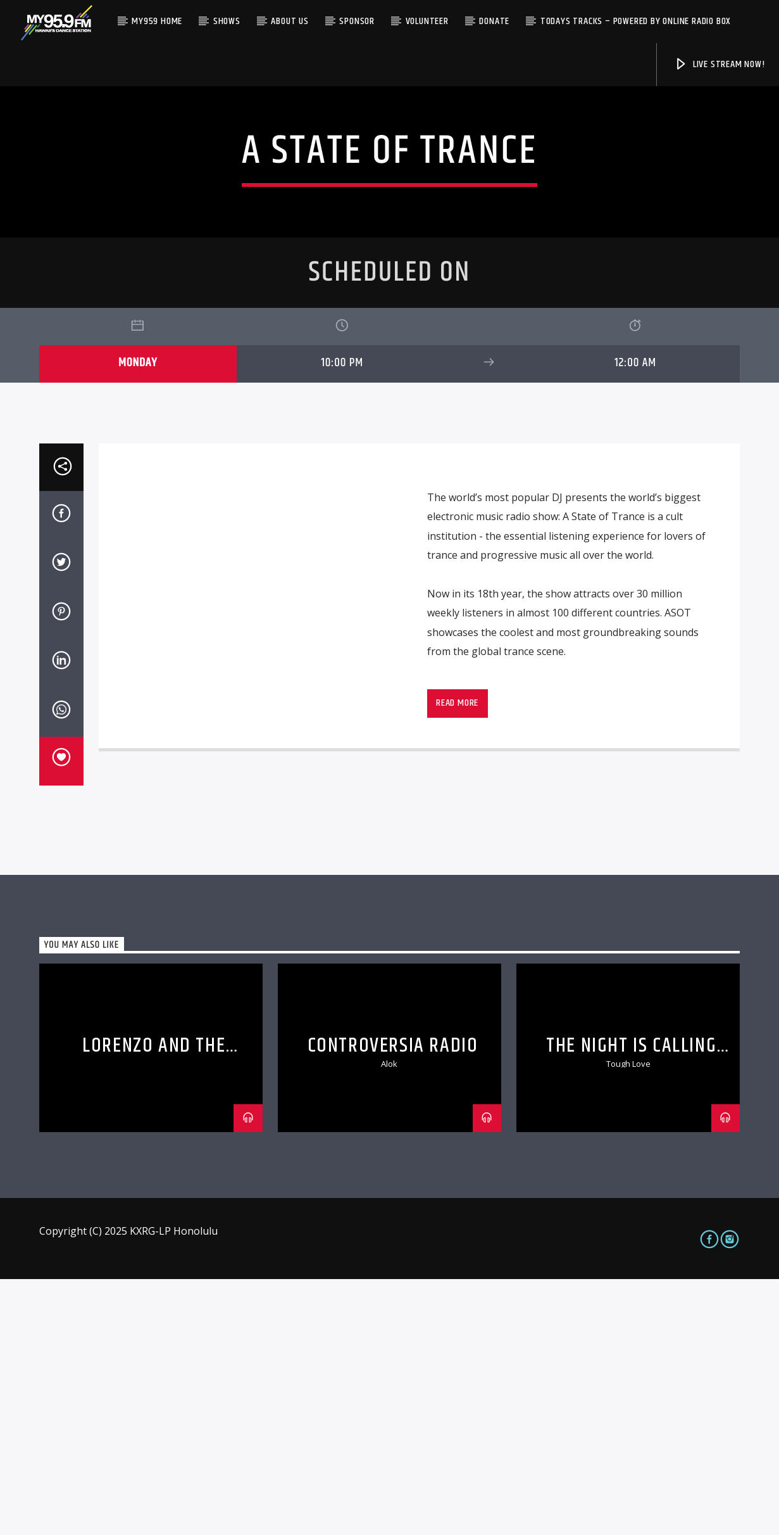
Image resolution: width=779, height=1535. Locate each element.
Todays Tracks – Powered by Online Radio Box (635, 21)
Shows (226, 21)
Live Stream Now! (719, 64)
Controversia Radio (393, 1301)
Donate (494, 21)
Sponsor (357, 21)
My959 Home (157, 21)
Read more (457, 959)
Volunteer (427, 21)
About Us (289, 21)
